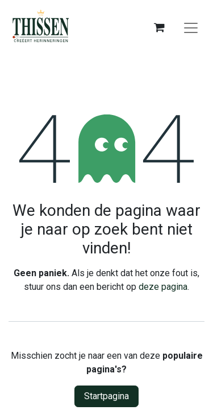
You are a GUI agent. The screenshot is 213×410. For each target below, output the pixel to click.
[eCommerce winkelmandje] (159, 27)
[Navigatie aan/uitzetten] (190, 27)
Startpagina (106, 396)
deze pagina (163, 286)
